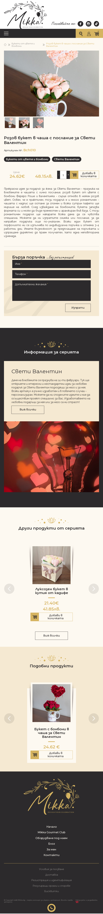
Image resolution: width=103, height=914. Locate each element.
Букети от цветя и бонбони (23, 44)
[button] (9, 588)
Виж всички (28, 408)
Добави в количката (84, 174)
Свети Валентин (66, 159)
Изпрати (78, 307)
